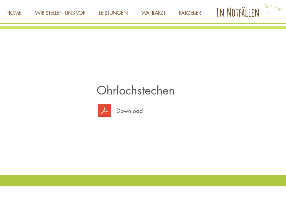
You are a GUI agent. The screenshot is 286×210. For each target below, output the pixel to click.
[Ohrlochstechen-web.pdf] (104, 111)
